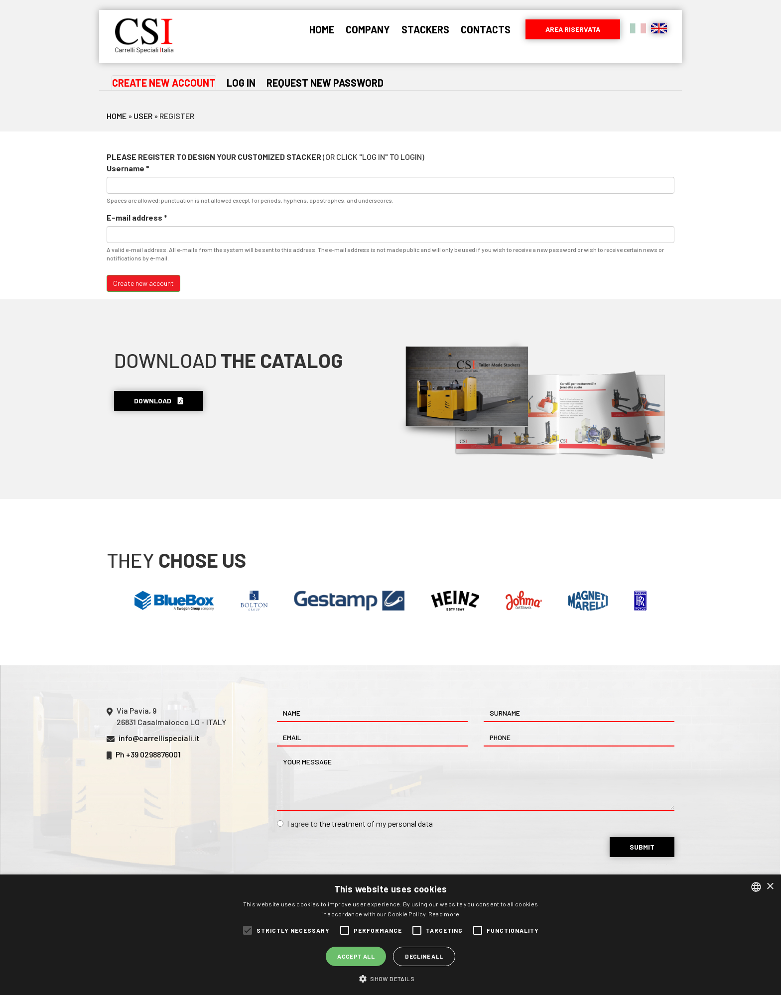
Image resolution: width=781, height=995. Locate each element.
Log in (241, 83)
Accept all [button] (356, 956)
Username (128, 168)
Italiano (638, 28)
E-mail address (137, 217)
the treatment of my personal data (376, 823)
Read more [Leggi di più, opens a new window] (444, 913)
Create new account (164, 83)
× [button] (770, 886)
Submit (642, 847)
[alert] (390, 934)
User (142, 116)
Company (368, 29)
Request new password (325, 83)
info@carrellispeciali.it (159, 738)
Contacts (486, 29)
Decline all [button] (424, 956)
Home (321, 29)
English (659, 28)
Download (158, 400)
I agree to (355, 823)
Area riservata (572, 29)
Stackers (425, 29)
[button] (390, 978)
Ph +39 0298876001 (148, 754)
